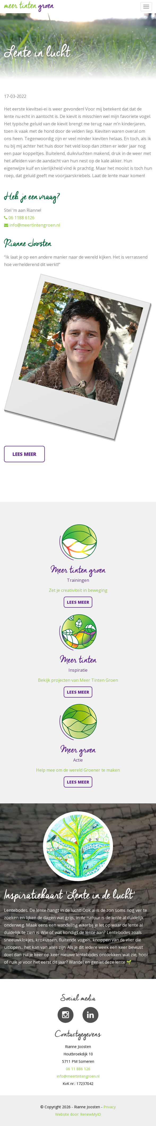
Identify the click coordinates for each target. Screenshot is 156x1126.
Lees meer (24, 454)
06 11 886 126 (78, 1068)
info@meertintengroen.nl (32, 225)
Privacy (109, 1106)
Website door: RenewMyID (78, 1114)
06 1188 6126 (19, 218)
